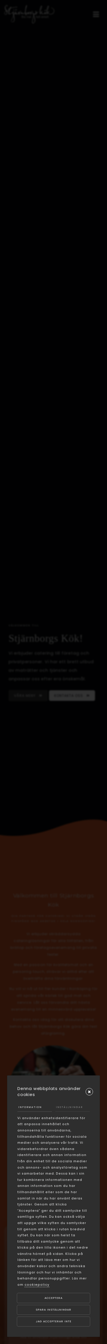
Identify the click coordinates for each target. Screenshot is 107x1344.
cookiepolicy (37, 1285)
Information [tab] (30, 1107)
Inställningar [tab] (69, 1107)
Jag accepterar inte (53, 1321)
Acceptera (53, 1298)
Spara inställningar (53, 1309)
